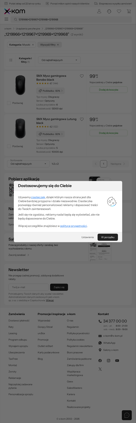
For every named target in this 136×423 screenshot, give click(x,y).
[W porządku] (108, 286)
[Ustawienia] (87, 286)
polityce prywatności (73, 274)
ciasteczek (38, 246)
